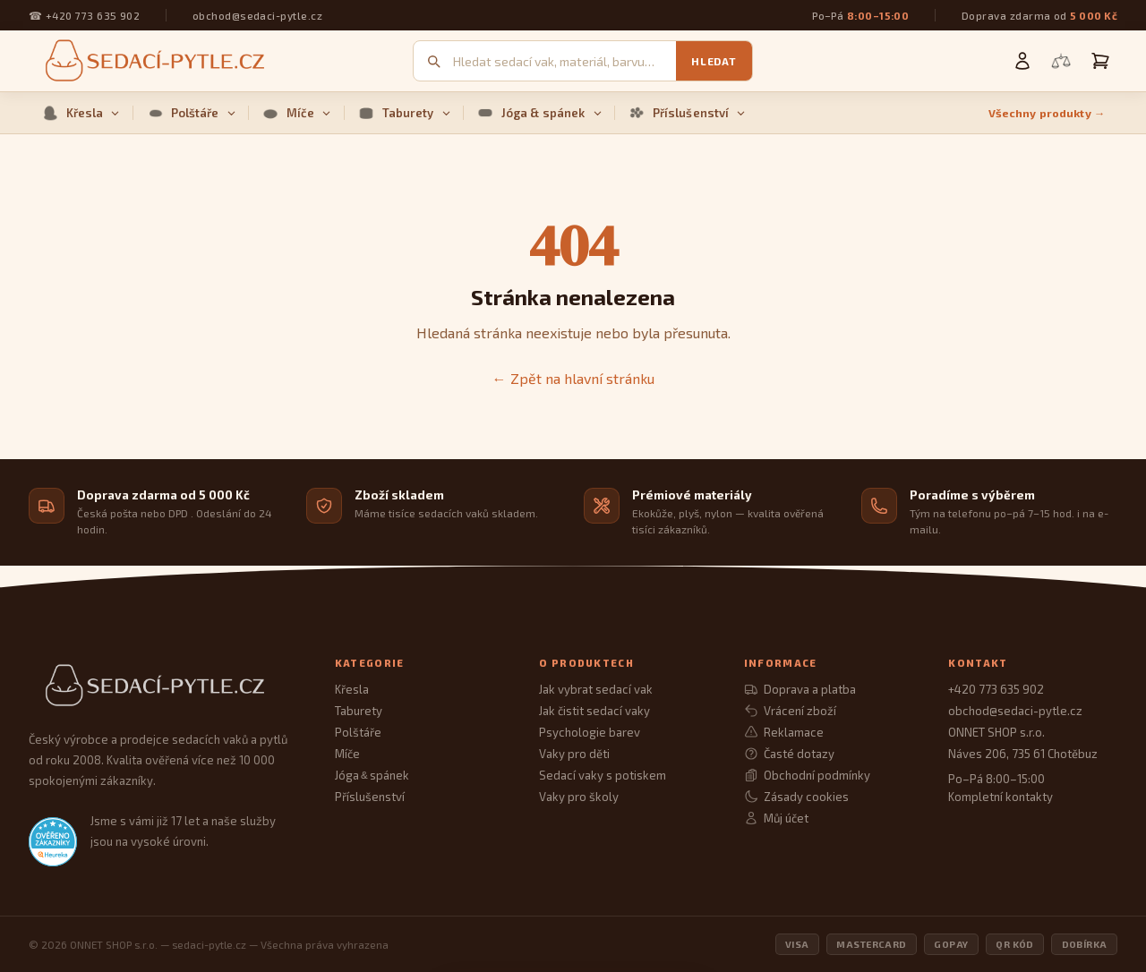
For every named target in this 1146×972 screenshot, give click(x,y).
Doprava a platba (800, 689)
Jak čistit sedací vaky (594, 710)
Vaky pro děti (574, 753)
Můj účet (776, 818)
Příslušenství (687, 113)
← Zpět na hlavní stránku (573, 378)
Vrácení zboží (790, 710)
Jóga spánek (372, 775)
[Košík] (1100, 61)
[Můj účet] (1022, 61)
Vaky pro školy (579, 796)
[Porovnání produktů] (1061, 61)
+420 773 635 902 (93, 15)
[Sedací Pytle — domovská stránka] (164, 686)
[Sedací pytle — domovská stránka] (152, 61)
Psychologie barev (589, 732)
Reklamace (784, 732)
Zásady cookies (796, 796)
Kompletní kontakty (1000, 796)
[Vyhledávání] (564, 61)
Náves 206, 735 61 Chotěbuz (1023, 753)
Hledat (713, 61)
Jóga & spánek (539, 113)
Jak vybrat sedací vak (596, 689)
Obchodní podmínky (807, 775)
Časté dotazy (789, 753)
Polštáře (191, 113)
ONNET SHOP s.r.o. (996, 732)
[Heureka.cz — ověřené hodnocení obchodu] (53, 841)
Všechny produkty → (1047, 113)
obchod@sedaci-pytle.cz (257, 15)
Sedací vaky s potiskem (602, 775)
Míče (296, 113)
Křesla (81, 113)
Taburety (404, 113)
